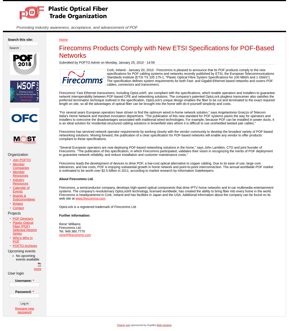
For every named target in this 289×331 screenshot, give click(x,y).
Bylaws (18, 203)
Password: (24, 292)
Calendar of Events (21, 189)
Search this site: (20, 39)
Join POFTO (22, 160)
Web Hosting (164, 325)
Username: (24, 281)
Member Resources (20, 173)
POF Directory (23, 218)
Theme (121, 325)
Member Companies (21, 166)
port (128, 325)
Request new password (24, 310)
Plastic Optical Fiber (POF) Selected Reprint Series (25, 228)
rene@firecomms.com (75, 235)
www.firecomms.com (90, 198)
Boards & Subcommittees (24, 197)
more (37, 269)
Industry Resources (20, 181)
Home (63, 39)
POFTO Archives (25, 246)
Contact (18, 208)
